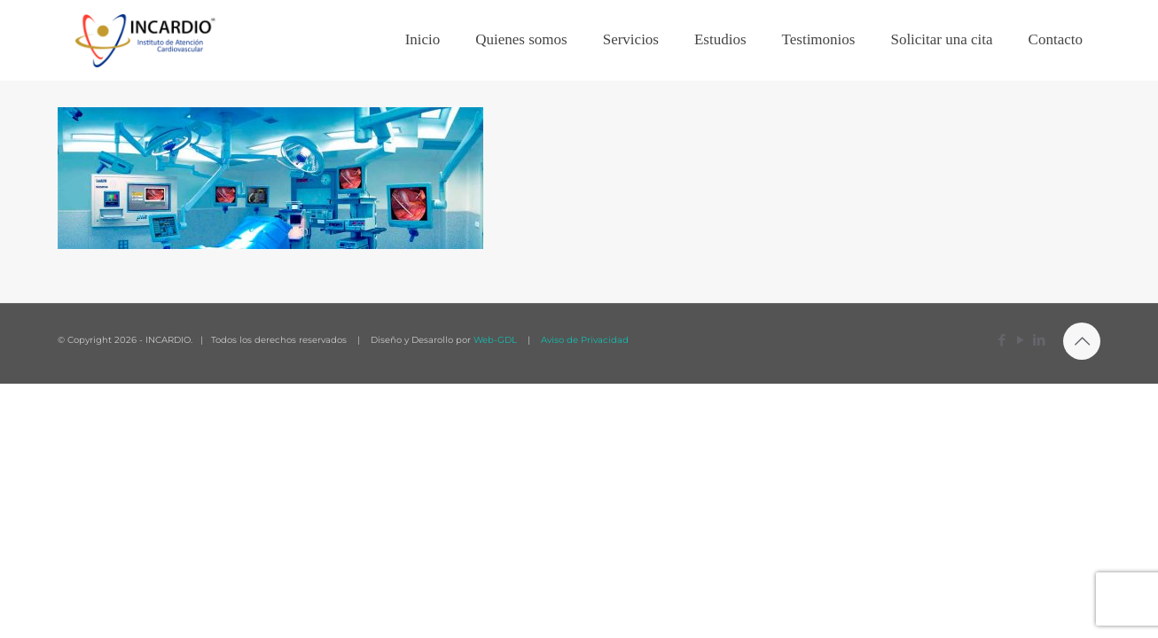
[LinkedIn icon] (1038, 339)
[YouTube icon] (1020, 339)
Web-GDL (495, 340)
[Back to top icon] (1081, 341)
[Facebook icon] (1001, 339)
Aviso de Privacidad (583, 340)
